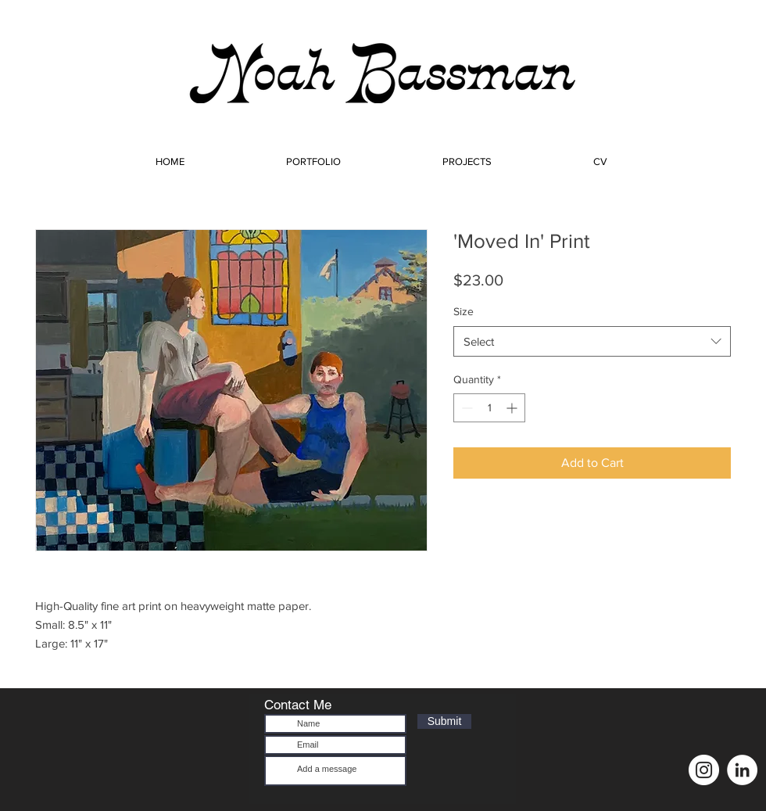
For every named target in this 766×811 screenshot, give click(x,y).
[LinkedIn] (742, 770)
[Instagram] (704, 770)
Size (463, 311)
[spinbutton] (489, 408)
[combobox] (592, 341)
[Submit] (444, 721)
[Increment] (513, 408)
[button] (313, 154)
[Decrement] (465, 408)
